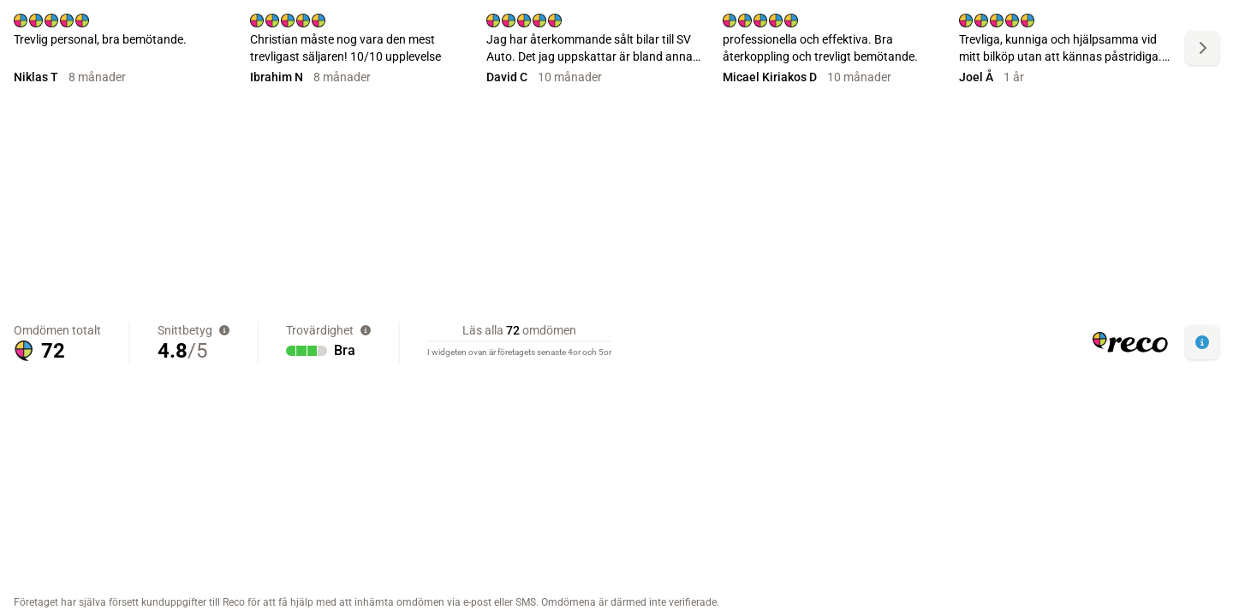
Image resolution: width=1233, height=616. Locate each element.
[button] (1202, 342)
